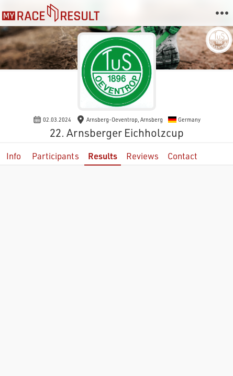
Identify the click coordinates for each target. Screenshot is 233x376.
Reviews (142, 155)
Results (102, 155)
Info (13, 155)
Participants (55, 155)
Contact (182, 155)
